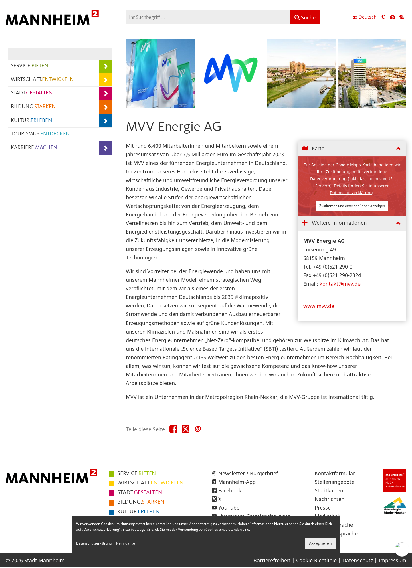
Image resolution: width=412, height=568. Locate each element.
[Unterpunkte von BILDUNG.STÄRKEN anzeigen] (105, 107)
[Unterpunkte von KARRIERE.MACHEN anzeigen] (105, 148)
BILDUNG (33, 107)
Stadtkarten (329, 490)
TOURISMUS (40, 134)
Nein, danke (125, 543)
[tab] (352, 149)
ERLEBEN (138, 512)
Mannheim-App (237, 481)
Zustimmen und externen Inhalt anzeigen (352, 205)
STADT (32, 93)
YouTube (228, 507)
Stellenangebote (334, 481)
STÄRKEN (140, 502)
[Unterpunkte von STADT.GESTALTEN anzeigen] (105, 93)
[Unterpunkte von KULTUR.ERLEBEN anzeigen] (105, 121)
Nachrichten (329, 499)
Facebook (229, 490)
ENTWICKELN (150, 483)
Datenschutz (357, 560)
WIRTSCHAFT (42, 79)
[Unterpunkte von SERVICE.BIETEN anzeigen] (105, 66)
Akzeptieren (320, 543)
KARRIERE (34, 148)
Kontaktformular (335, 473)
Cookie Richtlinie (316, 560)
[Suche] (305, 17)
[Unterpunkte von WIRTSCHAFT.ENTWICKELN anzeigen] (105, 80)
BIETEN (136, 473)
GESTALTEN (139, 493)
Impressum (392, 560)
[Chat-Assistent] (402, 549)
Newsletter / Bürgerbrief (248, 473)
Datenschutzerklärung (351, 192)
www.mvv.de (318, 306)
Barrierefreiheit (271, 560)
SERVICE (29, 66)
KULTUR (31, 120)
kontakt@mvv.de (340, 283)
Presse (323, 507)
